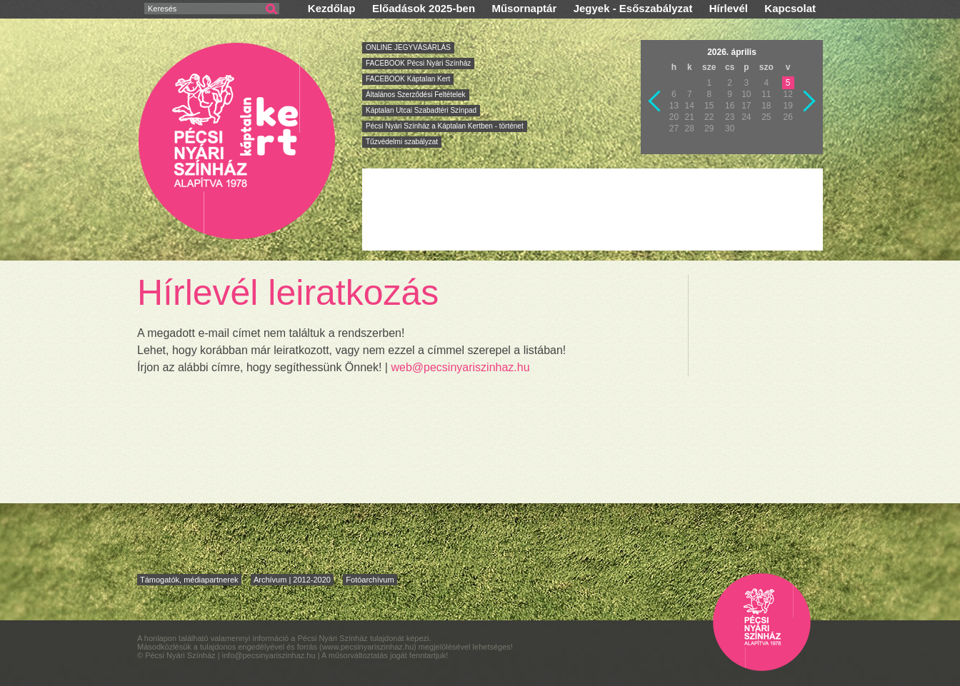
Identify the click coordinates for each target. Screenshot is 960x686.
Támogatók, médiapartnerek (189, 579)
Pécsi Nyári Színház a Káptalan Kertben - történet (445, 126)
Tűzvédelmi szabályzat (402, 142)
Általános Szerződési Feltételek (416, 95)
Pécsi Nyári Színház (237, 140)
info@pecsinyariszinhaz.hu (270, 655)
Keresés (162, 8)
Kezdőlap (332, 8)
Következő (810, 101)
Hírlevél (728, 8)
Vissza (655, 101)
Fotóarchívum (370, 579)
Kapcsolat (790, 8)
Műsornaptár (523, 8)
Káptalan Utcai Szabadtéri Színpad (421, 110)
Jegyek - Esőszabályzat (633, 8)
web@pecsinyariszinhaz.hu (460, 367)
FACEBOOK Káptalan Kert (408, 79)
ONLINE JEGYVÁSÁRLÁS (408, 47)
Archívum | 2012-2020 (292, 579)
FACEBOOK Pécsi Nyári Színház (418, 63)
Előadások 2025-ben (423, 8)
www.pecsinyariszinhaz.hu (368, 646)
